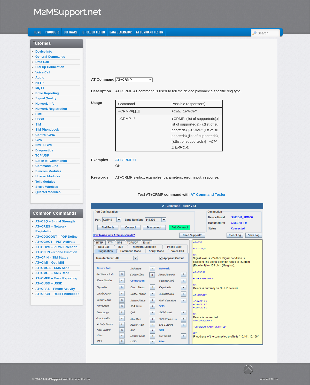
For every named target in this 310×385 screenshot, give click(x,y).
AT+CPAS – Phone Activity (55, 289)
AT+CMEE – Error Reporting (56, 278)
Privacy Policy (79, 379)
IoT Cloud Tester (93, 32)
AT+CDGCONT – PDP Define (56, 236)
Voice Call (42, 72)
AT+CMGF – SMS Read (52, 273)
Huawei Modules (47, 176)
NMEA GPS (43, 145)
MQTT (39, 88)
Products (52, 32)
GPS (38, 140)
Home (37, 32)
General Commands (50, 56)
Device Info (43, 51)
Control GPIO (45, 135)
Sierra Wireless (46, 187)
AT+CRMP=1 (126, 160)
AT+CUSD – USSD (48, 283)
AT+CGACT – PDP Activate (55, 242)
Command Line (46, 166)
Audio (39, 77)
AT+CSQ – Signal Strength (55, 221)
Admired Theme (269, 379)
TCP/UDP (42, 155)
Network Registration (51, 108)
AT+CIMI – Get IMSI (49, 262)
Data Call (42, 62)
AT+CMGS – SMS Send (52, 268)
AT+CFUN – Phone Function (56, 252)
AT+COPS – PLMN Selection (56, 247)
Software (70, 32)
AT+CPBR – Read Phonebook (57, 294)
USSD (39, 119)
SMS (38, 114)
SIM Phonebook (47, 129)
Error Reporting (47, 93)
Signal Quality (45, 98)
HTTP (39, 83)
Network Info (44, 103)
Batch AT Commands (51, 161)
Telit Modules (45, 181)
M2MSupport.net (67, 12)
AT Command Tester (149, 32)
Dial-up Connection (49, 67)
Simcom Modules (48, 171)
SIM (38, 124)
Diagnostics (44, 150)
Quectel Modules (48, 192)
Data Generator (120, 32)
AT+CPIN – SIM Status (51, 257)
